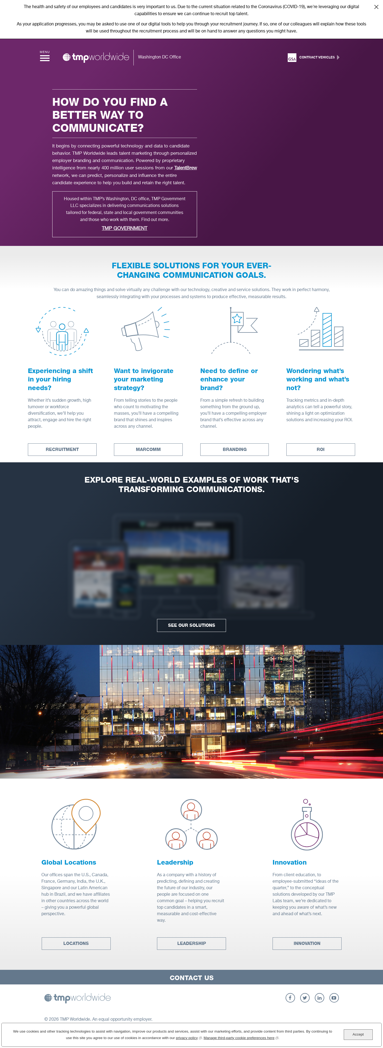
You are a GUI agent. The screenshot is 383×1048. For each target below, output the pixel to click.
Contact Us (192, 978)
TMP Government (124, 228)
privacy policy (189, 1037)
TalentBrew (185, 168)
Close (376, 6)
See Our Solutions (191, 625)
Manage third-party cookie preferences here (241, 1037)
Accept (358, 1034)
